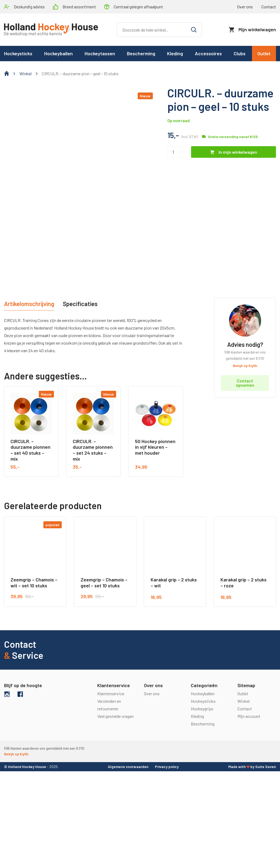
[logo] (51, 29)
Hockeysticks (203, 701)
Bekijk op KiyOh (245, 366)
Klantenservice (110, 693)
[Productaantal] (175, 152)
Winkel (25, 73)
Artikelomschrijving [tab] (29, 303)
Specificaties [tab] (80, 303)
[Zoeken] (159, 29)
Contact (244, 708)
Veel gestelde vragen (115, 716)
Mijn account (248, 716)
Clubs (240, 53)
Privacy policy (167, 766)
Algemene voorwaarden (128, 766)
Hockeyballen (58, 53)
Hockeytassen (100, 53)
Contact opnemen (245, 383)
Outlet (264, 53)
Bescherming (141, 53)
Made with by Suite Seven (252, 766)
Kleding (175, 53)
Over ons (245, 6)
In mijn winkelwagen (238, 152)
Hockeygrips (202, 708)
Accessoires (208, 53)
